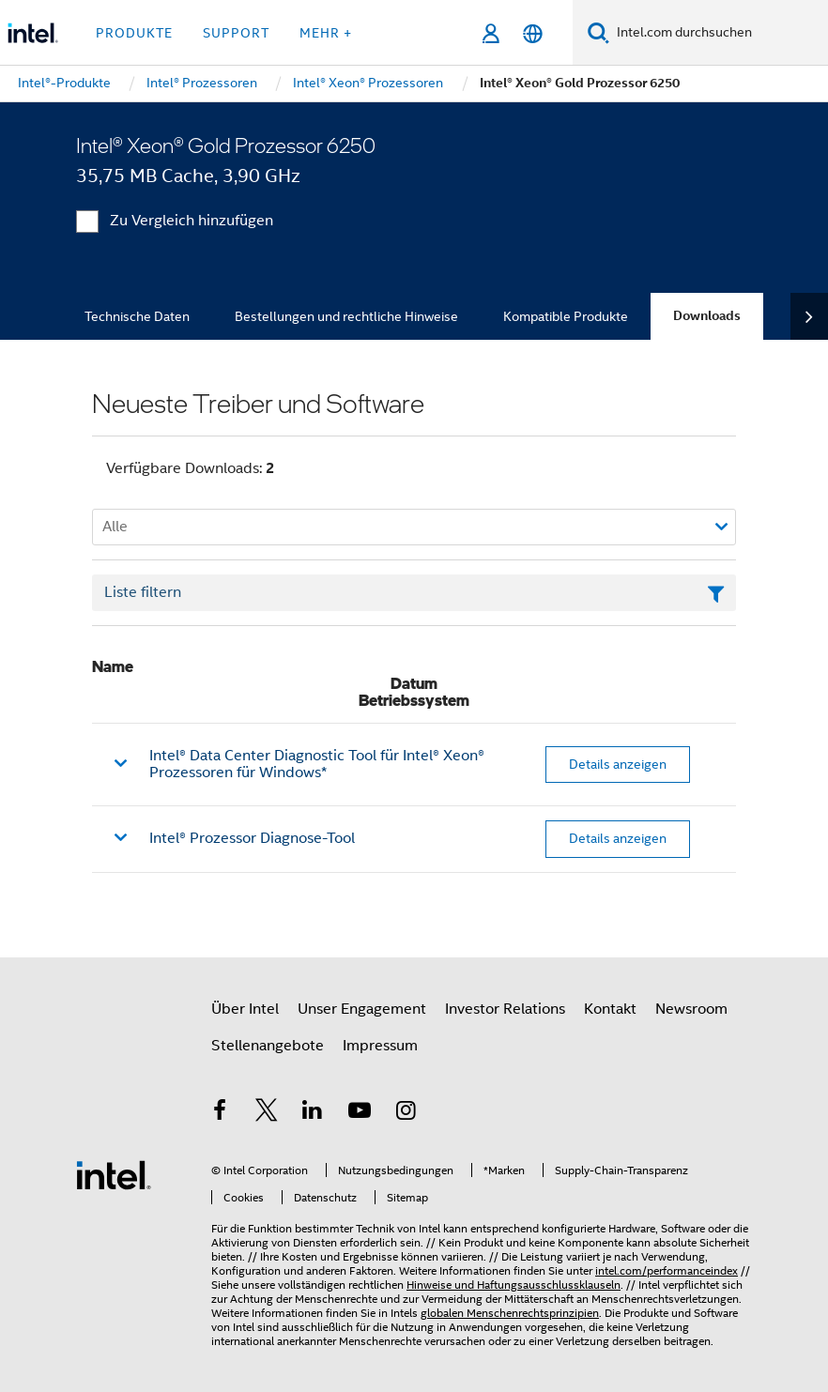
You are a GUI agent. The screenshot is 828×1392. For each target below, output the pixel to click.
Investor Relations (505, 1009)
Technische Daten (137, 316)
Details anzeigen (618, 764)
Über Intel (245, 1009)
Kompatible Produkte (565, 316)
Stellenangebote (267, 1045)
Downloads (707, 316)
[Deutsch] (532, 33)
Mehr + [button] (325, 32)
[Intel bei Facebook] (220, 1113)
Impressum (380, 1045)
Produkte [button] (134, 32)
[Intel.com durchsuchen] (718, 33)
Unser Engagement (362, 1009)
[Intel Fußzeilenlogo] (113, 1174)
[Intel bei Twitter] (267, 1113)
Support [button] (236, 32)
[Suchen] (598, 32)
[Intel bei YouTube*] (360, 1113)
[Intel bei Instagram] (406, 1113)
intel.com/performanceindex (666, 1270)
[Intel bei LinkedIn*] (313, 1113)
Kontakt (610, 1009)
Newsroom (691, 1009)
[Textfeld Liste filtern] (414, 593)
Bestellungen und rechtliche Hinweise (346, 316)
